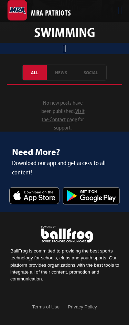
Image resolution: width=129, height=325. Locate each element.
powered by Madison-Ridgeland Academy (67, 234)
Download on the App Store (34, 196)
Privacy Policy (82, 306)
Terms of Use (46, 306)
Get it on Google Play (91, 196)
